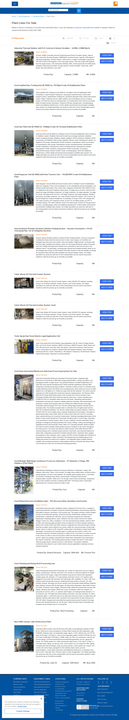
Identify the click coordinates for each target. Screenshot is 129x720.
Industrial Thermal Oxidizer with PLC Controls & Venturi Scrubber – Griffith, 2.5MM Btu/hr (52, 48)
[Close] (41, 698)
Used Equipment (24, 16)
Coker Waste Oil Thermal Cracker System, (32, 274)
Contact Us (16, 695)
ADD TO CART (106, 61)
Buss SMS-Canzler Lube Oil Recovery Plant (32, 622)
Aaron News (17, 692)
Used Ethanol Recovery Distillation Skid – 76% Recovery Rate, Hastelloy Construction (50, 501)
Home (14, 16)
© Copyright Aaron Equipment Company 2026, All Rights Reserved (91, 715)
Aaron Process (101, 699)
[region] (23, 706)
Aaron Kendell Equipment (105, 692)
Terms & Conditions (19, 687)
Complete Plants (38, 16)
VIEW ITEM (106, 55)
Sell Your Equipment (40, 689)
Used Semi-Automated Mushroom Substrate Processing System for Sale (45, 371)
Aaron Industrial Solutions (105, 706)
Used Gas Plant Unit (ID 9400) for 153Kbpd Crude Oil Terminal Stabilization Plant (48, 127)
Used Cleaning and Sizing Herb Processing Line (34, 563)
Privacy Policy (17, 689)
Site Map (114, 715)
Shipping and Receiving (83, 689)
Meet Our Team (18, 684)
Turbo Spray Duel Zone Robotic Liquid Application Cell (37, 336)
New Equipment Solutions (41, 687)
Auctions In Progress (40, 692)
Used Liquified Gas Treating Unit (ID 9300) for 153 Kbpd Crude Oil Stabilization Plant (49, 85)
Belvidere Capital (102, 702)
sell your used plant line (84, 28)
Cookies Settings (23, 711)
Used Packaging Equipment (42, 684)
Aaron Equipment (102, 689)
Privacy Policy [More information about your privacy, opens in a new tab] (22, 706)
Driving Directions (82, 700)
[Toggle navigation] (15, 4)
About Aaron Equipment (20, 682)
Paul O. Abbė (101, 696)
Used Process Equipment (41, 682)
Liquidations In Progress (41, 695)
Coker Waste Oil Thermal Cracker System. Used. (35, 305)
